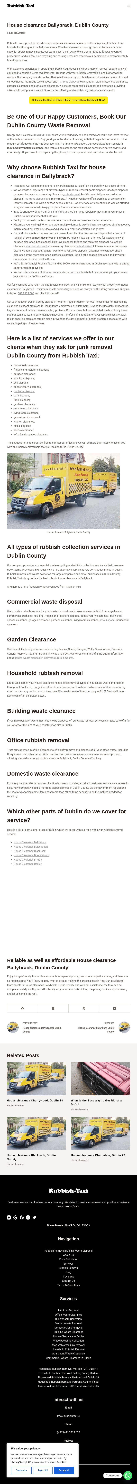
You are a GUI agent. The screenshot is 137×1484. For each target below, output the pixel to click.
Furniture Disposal (68, 1310)
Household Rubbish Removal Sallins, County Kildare (68, 1373)
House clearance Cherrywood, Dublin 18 (35, 1100)
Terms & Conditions (68, 1285)
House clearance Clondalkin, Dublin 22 (98, 1155)
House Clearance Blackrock (30, 851)
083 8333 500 (42, 135)
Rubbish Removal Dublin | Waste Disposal (68, 1250)
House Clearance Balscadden (31, 846)
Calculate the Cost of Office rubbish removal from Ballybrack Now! (68, 100)
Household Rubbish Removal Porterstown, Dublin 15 (68, 1386)
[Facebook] (22, 1008)
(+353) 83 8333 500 (68, 1432)
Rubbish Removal (68, 1267)
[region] (43, 1460)
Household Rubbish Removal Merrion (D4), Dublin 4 (68, 1368)
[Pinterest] (84, 1008)
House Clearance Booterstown (31, 855)
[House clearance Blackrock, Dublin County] (36, 1133)
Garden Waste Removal (68, 1323)
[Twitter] (34, 1217)
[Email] (15, 1217)
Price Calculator (68, 1259)
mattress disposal (68, 81)
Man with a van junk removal (68, 1345)
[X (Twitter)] (53, 1008)
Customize (21, 1470)
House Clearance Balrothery (30, 842)
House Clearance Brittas (28, 859)
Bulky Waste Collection (68, 1319)
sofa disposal (72, 194)
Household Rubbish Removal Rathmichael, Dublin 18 (68, 1377)
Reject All (43, 1470)
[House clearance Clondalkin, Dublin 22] (100, 1133)
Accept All (64, 1470)
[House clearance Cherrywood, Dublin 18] (36, 1078)
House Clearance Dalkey (28, 863)
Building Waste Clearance (68, 1332)
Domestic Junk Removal (68, 1327)
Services (68, 1263)
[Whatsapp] (127, 1475)
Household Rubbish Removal (68, 1349)
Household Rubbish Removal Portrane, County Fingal (68, 1381)
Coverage (68, 1276)
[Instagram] (28, 1217)
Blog (68, 1272)
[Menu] (128, 5)
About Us (68, 1255)
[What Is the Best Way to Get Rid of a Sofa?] (100, 1078)
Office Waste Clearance (68, 1314)
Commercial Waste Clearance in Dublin (68, 1358)
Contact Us (68, 1280)
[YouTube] (9, 1217)
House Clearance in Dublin (68, 1336)
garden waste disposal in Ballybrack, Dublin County (43, 657)
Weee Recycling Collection (68, 1340)
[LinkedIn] (114, 1008)
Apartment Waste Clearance (68, 1353)
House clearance (16, 33)
